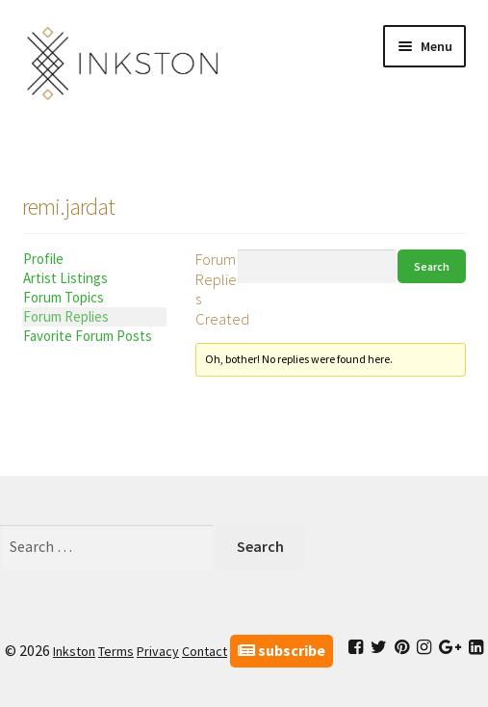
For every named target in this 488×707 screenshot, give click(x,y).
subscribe (281, 650)
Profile (43, 258)
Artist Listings (65, 278)
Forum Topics (63, 297)
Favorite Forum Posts (87, 336)
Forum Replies (66, 316)
